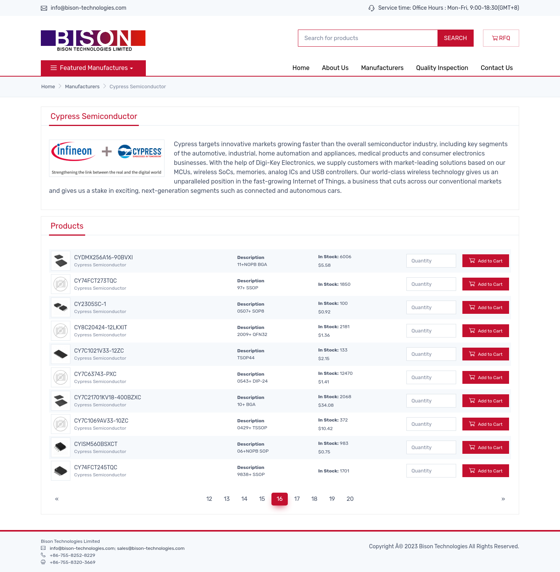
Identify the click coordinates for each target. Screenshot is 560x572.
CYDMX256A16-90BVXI (103, 258)
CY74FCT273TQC (95, 281)
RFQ (501, 38)
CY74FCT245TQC (95, 468)
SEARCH (455, 38)
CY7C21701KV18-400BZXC (107, 398)
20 (350, 498)
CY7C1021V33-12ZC (99, 351)
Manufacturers (382, 68)
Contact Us (497, 68)
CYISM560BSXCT (95, 444)
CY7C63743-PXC (95, 374)
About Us (335, 68)
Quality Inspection (442, 68)
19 (332, 498)
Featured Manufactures (89, 68)
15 (262, 498)
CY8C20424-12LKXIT (100, 328)
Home (301, 68)
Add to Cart (485, 260)
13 (226, 498)
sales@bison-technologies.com (151, 548)
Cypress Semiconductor (100, 265)
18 (314, 498)
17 (297, 498)
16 (279, 498)
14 (245, 498)
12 (209, 498)
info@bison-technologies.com (88, 8)
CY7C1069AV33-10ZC (101, 421)
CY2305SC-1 (90, 304)
